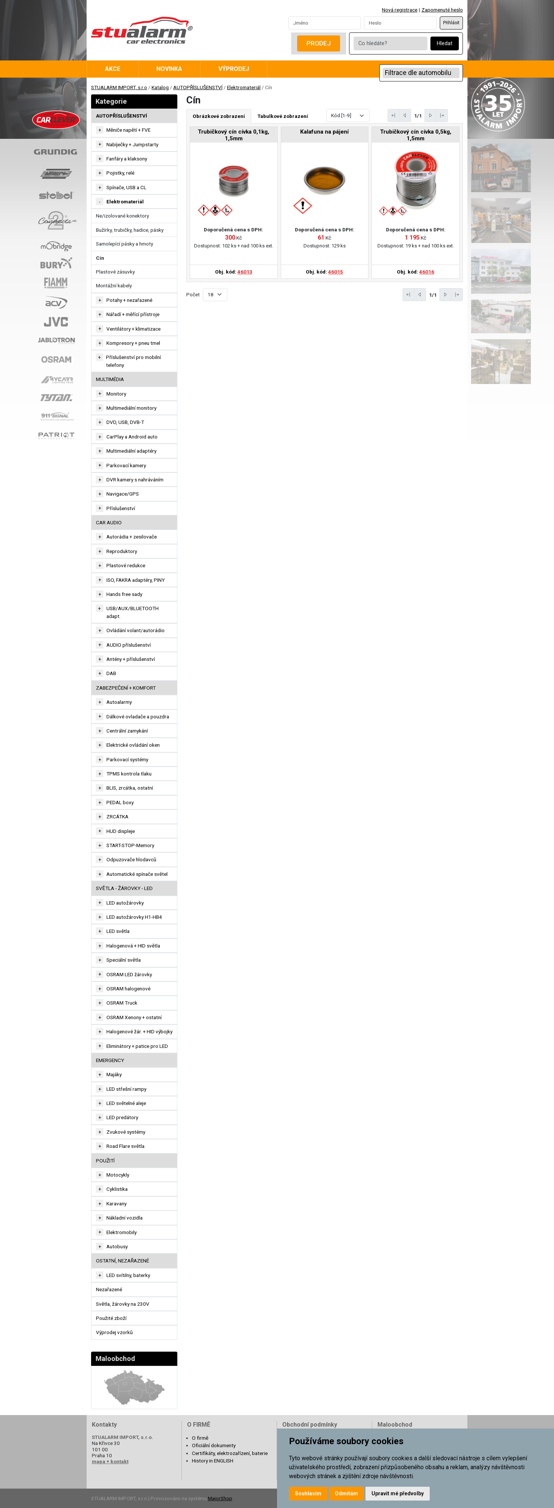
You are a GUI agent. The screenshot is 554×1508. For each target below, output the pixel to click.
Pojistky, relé (120, 173)
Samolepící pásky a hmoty (124, 244)
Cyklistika (117, 1189)
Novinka (169, 68)
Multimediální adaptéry (131, 451)
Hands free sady (124, 594)
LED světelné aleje (126, 1103)
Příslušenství (120, 508)
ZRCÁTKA (117, 816)
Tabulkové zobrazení (283, 116)
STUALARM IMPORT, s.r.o (119, 87)
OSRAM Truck (121, 1003)
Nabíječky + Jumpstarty (132, 144)
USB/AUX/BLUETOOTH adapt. (132, 612)
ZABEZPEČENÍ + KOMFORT (126, 688)
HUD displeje (120, 831)
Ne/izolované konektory (122, 216)
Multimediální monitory (131, 408)
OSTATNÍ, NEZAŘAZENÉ (122, 1261)
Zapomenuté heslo (442, 10)
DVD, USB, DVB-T (125, 422)
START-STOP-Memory (130, 845)
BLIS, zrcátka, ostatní (129, 788)
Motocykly (117, 1175)
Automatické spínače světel (137, 874)
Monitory (116, 394)
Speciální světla (123, 960)
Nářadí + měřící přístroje (132, 314)
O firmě (200, 1438)
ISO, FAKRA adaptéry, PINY (135, 580)
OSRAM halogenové (128, 989)
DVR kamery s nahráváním (135, 480)
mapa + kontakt (110, 1461)
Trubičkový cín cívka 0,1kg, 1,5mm (233, 135)
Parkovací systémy (127, 759)
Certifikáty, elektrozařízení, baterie (230, 1453)
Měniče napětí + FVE (128, 130)
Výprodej (233, 68)
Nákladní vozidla (124, 1218)
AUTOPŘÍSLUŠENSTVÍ (197, 87)
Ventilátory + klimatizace (133, 329)
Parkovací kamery (126, 465)
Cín (100, 258)
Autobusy (117, 1246)
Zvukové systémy (125, 1132)
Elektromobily (121, 1232)
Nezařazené (109, 1289)
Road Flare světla (125, 1146)
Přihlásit (451, 22)
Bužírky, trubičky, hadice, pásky (130, 230)
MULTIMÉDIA (110, 379)
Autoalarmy (119, 702)
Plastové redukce (125, 565)
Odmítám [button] (346, 1493)
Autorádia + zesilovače (131, 537)
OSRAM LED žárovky (129, 974)
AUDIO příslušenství (128, 645)
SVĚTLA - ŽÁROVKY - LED (124, 888)
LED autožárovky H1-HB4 (134, 917)
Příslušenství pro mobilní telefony (133, 361)
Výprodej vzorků (114, 1332)
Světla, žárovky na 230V (122, 1304)
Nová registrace (399, 10)
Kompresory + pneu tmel (133, 343)
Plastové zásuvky (115, 272)
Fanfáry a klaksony (126, 159)
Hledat (444, 43)
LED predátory (122, 1117)
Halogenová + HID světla (133, 946)
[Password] (400, 22)
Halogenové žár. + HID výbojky (139, 1031)
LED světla (118, 931)
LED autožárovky (125, 903)
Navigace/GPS (122, 494)
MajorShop (220, 1498)
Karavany (116, 1203)
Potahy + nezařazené (129, 300)
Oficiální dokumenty (214, 1445)
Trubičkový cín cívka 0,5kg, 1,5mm (415, 135)
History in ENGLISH (212, 1461)
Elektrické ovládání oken (133, 745)
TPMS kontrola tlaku (129, 774)
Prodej (318, 43)
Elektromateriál (244, 87)
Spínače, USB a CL (126, 187)
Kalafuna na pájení (324, 131)
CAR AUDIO (109, 522)
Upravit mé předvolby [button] (397, 1493)
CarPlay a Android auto (132, 437)
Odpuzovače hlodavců (131, 859)
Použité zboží (111, 1318)
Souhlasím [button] (308, 1493)
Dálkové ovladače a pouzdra (137, 716)
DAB (111, 673)
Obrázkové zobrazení (219, 116)
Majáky (114, 1074)
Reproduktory (121, 551)
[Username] (324, 22)
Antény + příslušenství (130, 659)
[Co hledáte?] (390, 43)
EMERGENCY (110, 1060)
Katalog (160, 87)
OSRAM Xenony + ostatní (134, 1017)
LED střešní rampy (126, 1089)
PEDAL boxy (120, 802)
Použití (105, 1161)
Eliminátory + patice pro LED (137, 1046)
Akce (112, 68)
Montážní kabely (114, 285)
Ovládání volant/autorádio (135, 630)
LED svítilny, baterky (128, 1275)
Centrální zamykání (127, 731)
